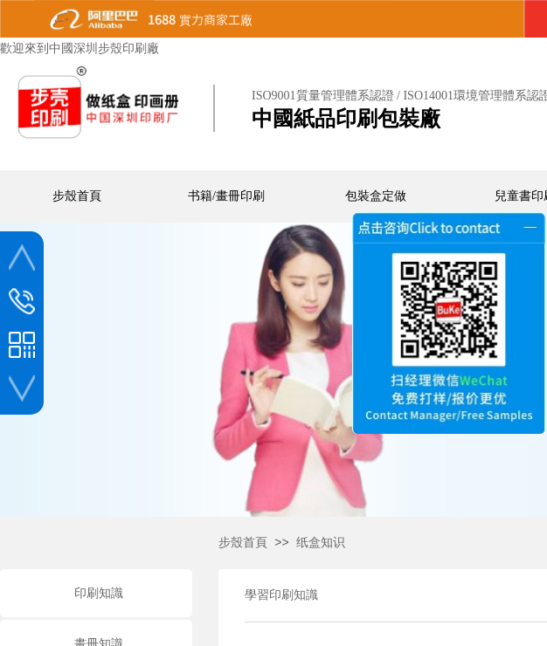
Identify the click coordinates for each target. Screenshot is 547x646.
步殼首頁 (242, 542)
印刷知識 (98, 593)
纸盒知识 (320, 542)
